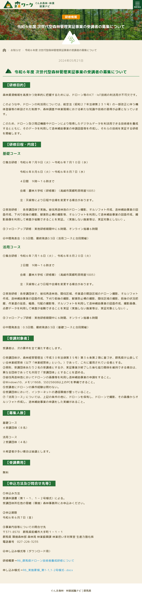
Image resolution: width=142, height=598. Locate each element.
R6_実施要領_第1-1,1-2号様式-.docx (48, 570)
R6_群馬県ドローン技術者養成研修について (46, 561)
